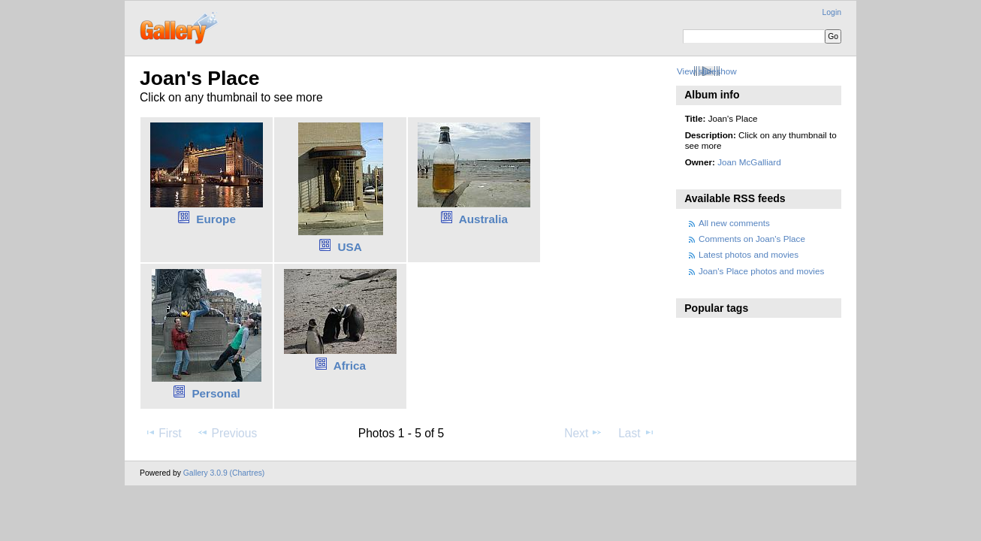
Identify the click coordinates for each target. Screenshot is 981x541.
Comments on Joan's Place (752, 238)
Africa (350, 365)
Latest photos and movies (748, 254)
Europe (216, 219)
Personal (216, 393)
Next (583, 433)
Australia (483, 219)
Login (832, 12)
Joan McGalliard (748, 162)
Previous (227, 433)
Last (636, 433)
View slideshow (707, 71)
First (162, 433)
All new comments (734, 223)
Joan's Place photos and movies (761, 271)
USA (350, 246)
